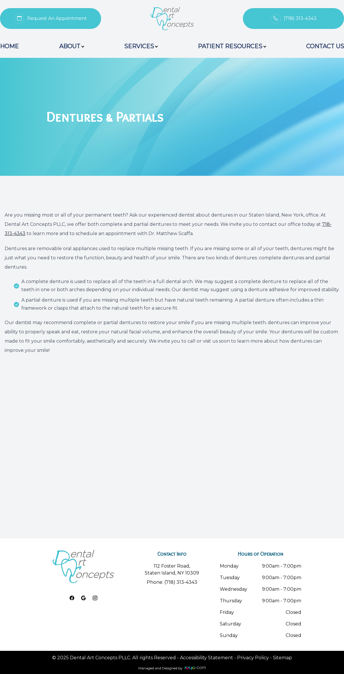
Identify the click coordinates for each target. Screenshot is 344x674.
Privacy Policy (253, 657)
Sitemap (282, 657)
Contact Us (325, 46)
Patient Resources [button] (232, 46)
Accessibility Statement (206, 657)
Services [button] (140, 46)
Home (9, 46)
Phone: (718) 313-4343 (172, 582)
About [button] (71, 46)
